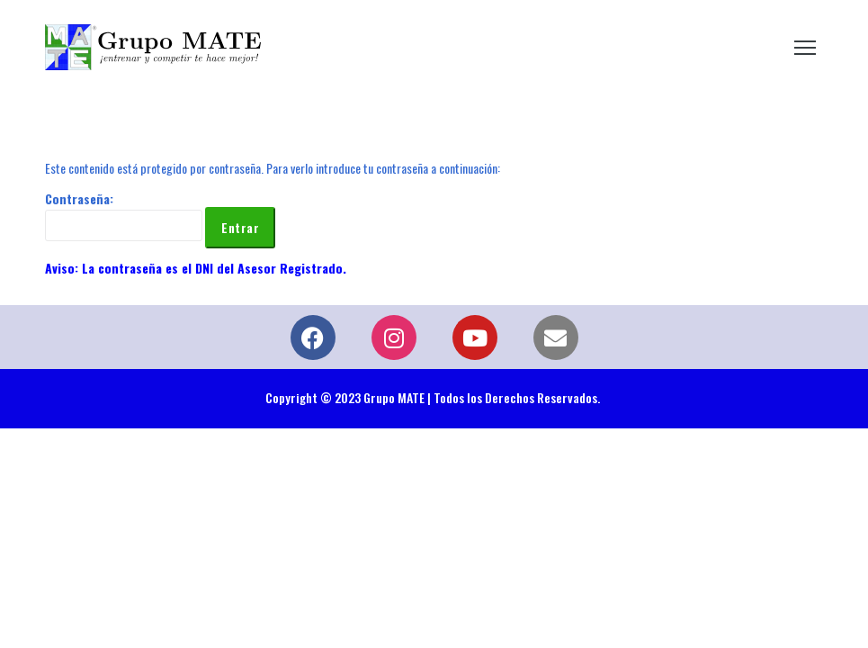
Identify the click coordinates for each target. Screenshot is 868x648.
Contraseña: (123, 215)
